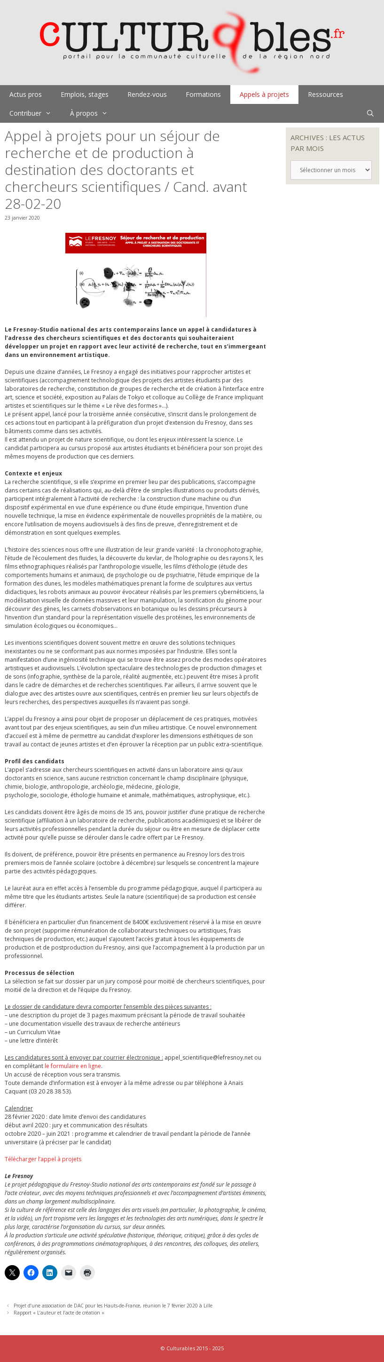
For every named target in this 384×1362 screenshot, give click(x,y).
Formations (203, 94)
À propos (93, 113)
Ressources (325, 94)
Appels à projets (264, 94)
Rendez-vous (147, 94)
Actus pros (25, 94)
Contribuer (35, 113)
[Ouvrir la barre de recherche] (370, 113)
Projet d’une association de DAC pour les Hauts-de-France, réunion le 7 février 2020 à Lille (113, 1305)
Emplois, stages (85, 94)
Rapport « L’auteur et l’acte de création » (59, 1312)
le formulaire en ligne (73, 1066)
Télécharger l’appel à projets (43, 1159)
